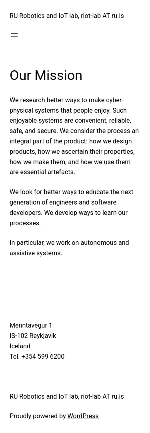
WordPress (83, 416)
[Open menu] (14, 35)
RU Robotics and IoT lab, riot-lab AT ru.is (67, 16)
